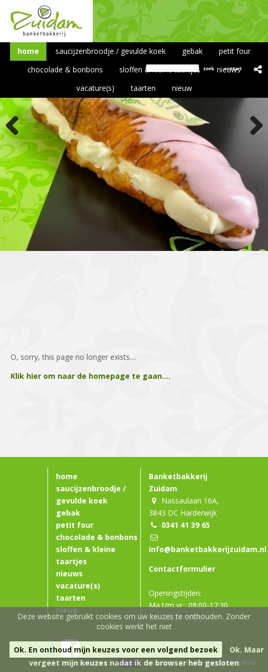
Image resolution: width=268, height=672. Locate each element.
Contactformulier (182, 569)
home (67, 476)
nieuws (69, 573)
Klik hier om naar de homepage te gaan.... (90, 376)
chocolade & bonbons (97, 537)
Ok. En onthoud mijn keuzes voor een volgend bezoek (116, 650)
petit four (74, 525)
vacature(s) (78, 586)
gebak (68, 513)
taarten (70, 598)
